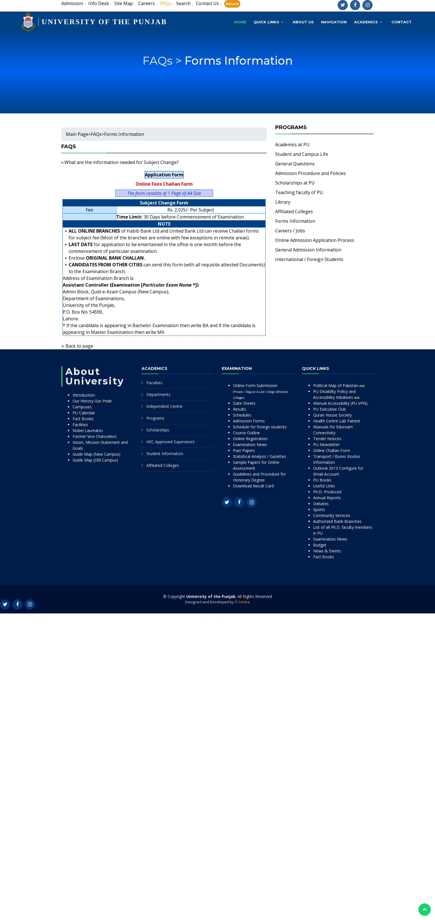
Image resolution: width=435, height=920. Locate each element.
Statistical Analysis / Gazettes (259, 456)
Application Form (164, 175)
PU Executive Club (329, 409)
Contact (401, 22)
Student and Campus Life (301, 154)
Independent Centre (164, 406)
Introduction (84, 395)
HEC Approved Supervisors (170, 441)
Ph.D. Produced (327, 491)
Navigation (334, 22)
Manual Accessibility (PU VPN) (340, 403)
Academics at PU (292, 144)
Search (183, 3)
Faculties (154, 382)
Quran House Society (332, 415)
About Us (303, 22)
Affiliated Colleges (294, 211)
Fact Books (83, 418)
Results (239, 409)
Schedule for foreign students (260, 426)
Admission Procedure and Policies (310, 173)
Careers (146, 3)
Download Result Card (253, 486)
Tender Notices (327, 438)
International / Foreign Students (309, 259)
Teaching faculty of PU (299, 192)
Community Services (331, 515)
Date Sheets (244, 403)
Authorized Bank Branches (337, 521)
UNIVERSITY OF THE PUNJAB (104, 22)
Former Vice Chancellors (95, 436)
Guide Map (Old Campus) (95, 460)
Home (240, 22)
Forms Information (239, 66)
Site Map (123, 3)
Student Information (164, 453)
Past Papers (244, 450)
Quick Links (266, 22)
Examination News (250, 444)
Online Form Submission (260, 391)
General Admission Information (308, 250)
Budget (319, 545)
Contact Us (207, 3)
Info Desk (98, 3)
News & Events (327, 551)
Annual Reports (327, 497)
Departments (158, 394)
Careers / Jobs (290, 231)
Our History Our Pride (92, 401)
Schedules (242, 415)
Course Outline (246, 432)
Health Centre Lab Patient (336, 421)
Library (282, 202)
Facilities (80, 424)
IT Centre (242, 601)
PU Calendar (84, 412)
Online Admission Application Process (314, 240)
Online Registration (250, 438)
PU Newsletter (326, 444)
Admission (72, 3)
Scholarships (157, 430)
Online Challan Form (331, 450)
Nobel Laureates (88, 430)
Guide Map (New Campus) (96, 454)
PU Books (322, 480)
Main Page (77, 134)
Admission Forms (249, 421)
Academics (366, 22)
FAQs (96, 134)
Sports (319, 509)
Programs (155, 418)
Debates (321, 503)
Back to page (79, 346)
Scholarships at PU (295, 183)
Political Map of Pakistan (338, 385)
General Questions (295, 164)
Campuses (82, 407)
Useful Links (324, 486)
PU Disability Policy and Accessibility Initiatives (336, 394)
